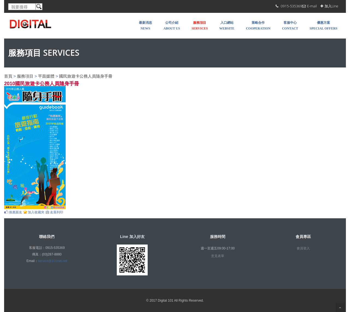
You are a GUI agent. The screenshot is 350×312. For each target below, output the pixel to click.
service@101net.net (52, 261)
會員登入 (303, 248)
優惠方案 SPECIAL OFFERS (323, 25)
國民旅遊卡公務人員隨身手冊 (85, 76)
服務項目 (25, 76)
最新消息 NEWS (145, 25)
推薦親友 (15, 212)
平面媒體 (46, 76)
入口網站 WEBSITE (226, 25)
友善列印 (56, 212)
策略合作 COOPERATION (258, 25)
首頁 (8, 76)
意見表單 (217, 256)
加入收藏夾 (36, 212)
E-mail (312, 6)
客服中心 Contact (290, 25)
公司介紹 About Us (172, 25)
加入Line (331, 6)
